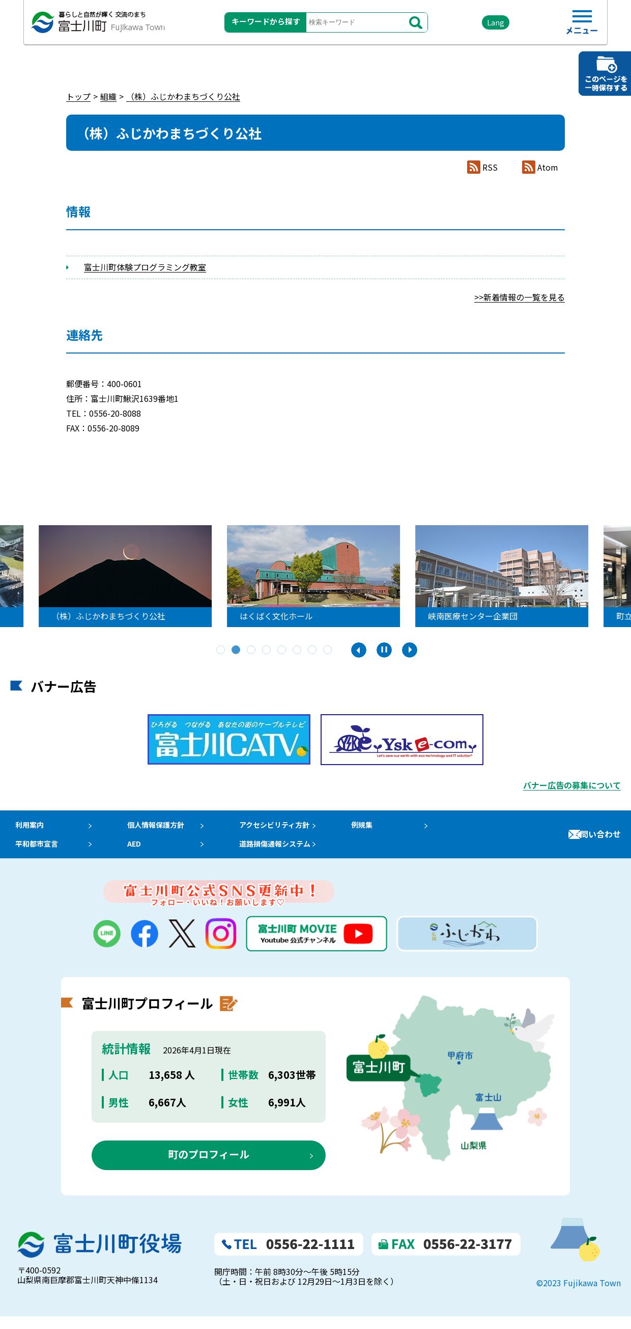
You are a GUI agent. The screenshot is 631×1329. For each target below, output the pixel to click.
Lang (478, 25)
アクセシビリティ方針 (289, 828)
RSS (490, 167)
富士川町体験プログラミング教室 (145, 267)
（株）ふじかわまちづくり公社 (183, 96)
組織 (108, 96)
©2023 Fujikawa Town (578, 1295)
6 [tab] (298, 650)
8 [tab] (328, 650)
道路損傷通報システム (290, 853)
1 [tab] (221, 650)
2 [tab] (237, 650)
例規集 (381, 828)
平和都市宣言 (34, 853)
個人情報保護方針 (162, 828)
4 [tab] (267, 650)
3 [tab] (252, 650)
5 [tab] (282, 650)
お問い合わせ (596, 840)
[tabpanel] (315, 576)
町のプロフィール (208, 1166)
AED (138, 853)
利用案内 (26, 828)
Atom (547, 167)
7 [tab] (313, 650)
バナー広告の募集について (572, 785)
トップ (78, 96)
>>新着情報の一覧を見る (519, 297)
